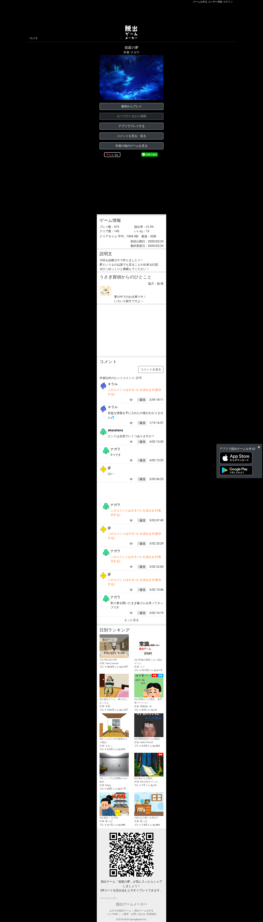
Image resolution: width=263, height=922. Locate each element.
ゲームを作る (200, 1)
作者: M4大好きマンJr (145, 781)
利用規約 (152, 914)
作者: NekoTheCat (143, 742)
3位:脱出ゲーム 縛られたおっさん (114, 689)
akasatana (115, 430)
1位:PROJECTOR (114, 647)
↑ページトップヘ (108, 898)
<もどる (33, 38)
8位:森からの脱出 (148, 766)
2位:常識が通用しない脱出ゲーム (148, 649)
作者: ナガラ (131, 52)
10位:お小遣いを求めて (148, 805)
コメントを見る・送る (131, 136)
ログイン (228, 1)
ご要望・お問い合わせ (133, 914)
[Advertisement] (131, 13)
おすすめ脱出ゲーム (120, 910)
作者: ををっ (106, 745)
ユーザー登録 (215, 1)
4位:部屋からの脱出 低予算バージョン (148, 689)
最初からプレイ (131, 106)
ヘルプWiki (112, 914)
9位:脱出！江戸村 (114, 805)
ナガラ (115, 449)
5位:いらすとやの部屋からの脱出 (114, 728)
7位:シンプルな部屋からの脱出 (114, 768)
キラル (113, 384)
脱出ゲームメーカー (131, 904)
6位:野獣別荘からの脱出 (148, 726)
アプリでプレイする (131, 126)
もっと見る (131, 620)
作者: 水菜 (105, 706)
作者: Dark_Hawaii (109, 663)
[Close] (259, 447)
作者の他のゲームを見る (131, 145)
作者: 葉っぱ (106, 821)
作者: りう (139, 666)
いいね (113, 154)
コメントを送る (151, 369)
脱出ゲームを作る (143, 910)
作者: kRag (105, 785)
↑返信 (141, 399)
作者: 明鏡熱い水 (143, 706)
